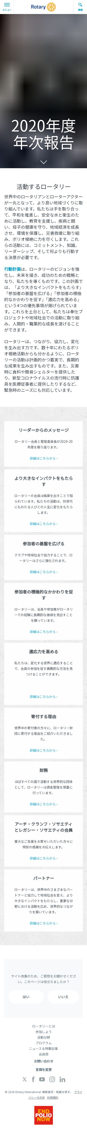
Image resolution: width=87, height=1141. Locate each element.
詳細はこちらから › (43, 459)
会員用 (43, 1054)
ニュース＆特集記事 (43, 1048)
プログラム (43, 1043)
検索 (80, 7)
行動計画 (12, 269)
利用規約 (52, 1097)
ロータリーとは (43, 1026)
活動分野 (43, 1037)
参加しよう (43, 1031)
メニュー (7, 7)
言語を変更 (43, 1069)
